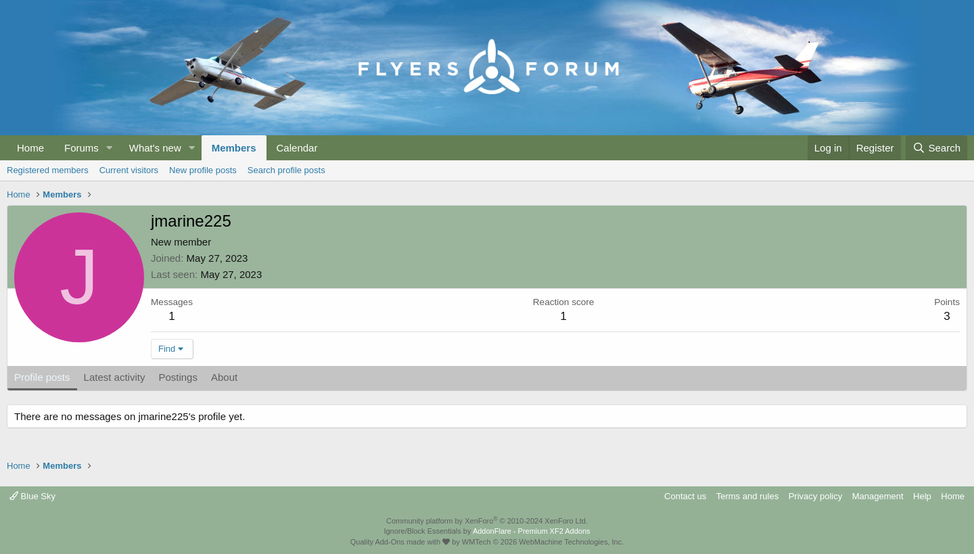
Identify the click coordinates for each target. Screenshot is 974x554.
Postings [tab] (178, 377)
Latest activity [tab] (114, 377)
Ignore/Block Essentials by (487, 531)
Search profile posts (286, 170)
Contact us (685, 496)
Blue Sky (32, 496)
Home (30, 148)
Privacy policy (815, 496)
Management (878, 496)
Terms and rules (747, 496)
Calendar (297, 148)
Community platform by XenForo (487, 521)
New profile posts (203, 170)
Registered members (48, 170)
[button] (109, 147)
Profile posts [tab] (42, 377)
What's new (155, 148)
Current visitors (128, 170)
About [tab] (224, 377)
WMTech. (543, 542)
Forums (81, 148)
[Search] (936, 147)
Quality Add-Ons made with (400, 542)
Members (234, 148)
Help (922, 496)
